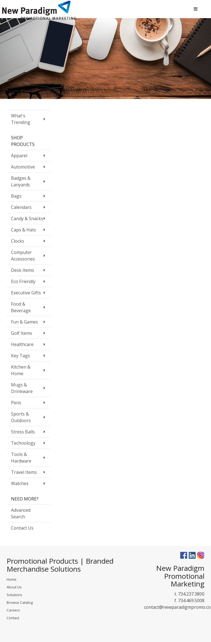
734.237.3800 (191, 594)
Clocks (17, 241)
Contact (13, 617)
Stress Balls (23, 432)
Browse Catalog (20, 602)
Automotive (23, 167)
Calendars (21, 207)
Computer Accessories (23, 255)
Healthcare (22, 344)
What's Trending (20, 119)
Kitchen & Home (20, 370)
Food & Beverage (21, 307)
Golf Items (21, 333)
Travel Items (24, 472)
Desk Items (22, 270)
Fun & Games (24, 322)
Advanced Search (20, 513)
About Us (14, 587)
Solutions (14, 594)
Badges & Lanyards (20, 181)
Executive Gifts (26, 293)
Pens (16, 403)
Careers (13, 610)
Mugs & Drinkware (22, 388)
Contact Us (22, 528)
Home (11, 579)
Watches (20, 483)
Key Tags (20, 356)
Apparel (19, 156)
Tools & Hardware (21, 457)
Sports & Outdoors (21, 417)
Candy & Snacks (27, 218)
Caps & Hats (23, 230)
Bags (16, 196)
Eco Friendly (23, 281)
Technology (23, 443)
